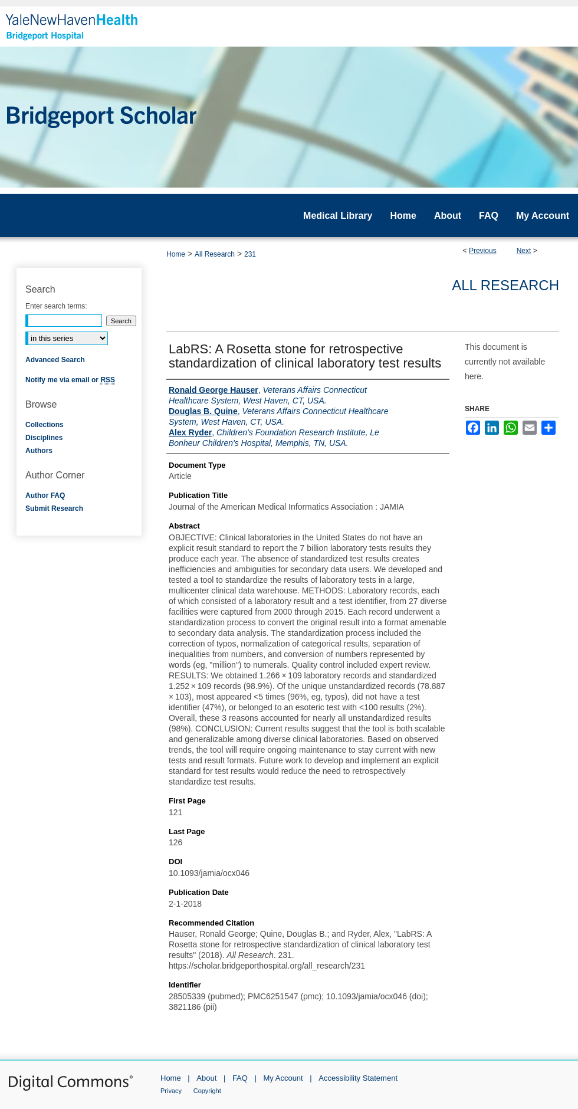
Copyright (207, 1090)
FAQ (240, 1078)
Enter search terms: (56, 306)
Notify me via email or (70, 380)
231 (250, 254)
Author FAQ (45, 495)
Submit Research (54, 508)
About (206, 1078)
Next (524, 251)
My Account (283, 1078)
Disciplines (44, 438)
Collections (44, 425)
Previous (483, 251)
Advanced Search (55, 360)
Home (175, 254)
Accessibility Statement (358, 1078)
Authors (38, 451)
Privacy (171, 1090)
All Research (215, 254)
